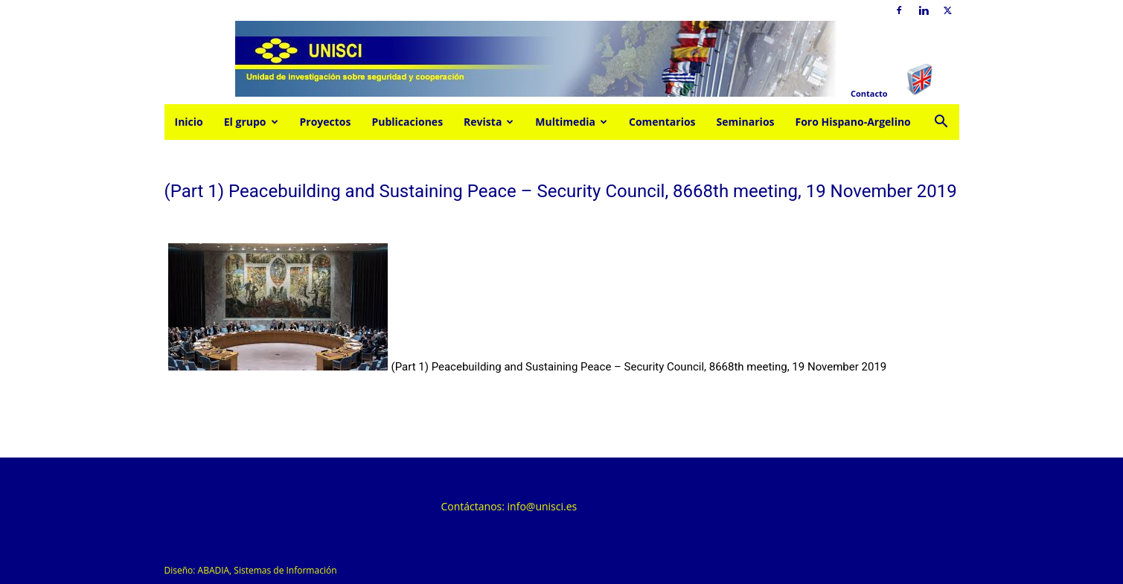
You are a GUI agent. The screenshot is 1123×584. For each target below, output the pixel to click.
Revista (488, 122)
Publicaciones (407, 122)
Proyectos (325, 122)
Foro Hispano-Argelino (853, 122)
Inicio (189, 122)
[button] (941, 123)
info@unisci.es (543, 506)
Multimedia (571, 122)
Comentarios (662, 122)
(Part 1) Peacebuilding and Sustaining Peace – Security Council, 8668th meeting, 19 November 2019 (639, 366)
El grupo (251, 122)
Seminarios (746, 122)
